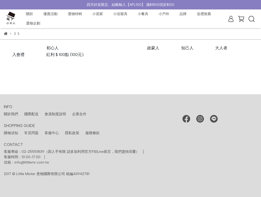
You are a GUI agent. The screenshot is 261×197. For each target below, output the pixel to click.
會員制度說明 (55, 114)
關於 (29, 14)
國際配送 (31, 114)
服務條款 (92, 133)
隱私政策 (72, 133)
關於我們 (11, 114)
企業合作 (79, 114)
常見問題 (31, 133)
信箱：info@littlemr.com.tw (26, 162)
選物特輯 (75, 14)
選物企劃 (33, 23)
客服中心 (52, 133)
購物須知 (11, 133)
